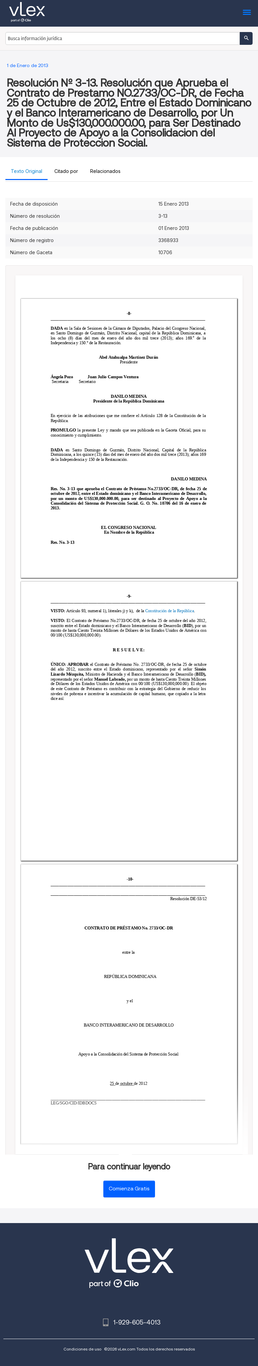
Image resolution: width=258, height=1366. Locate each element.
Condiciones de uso (82, 1349)
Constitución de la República (169, 611)
